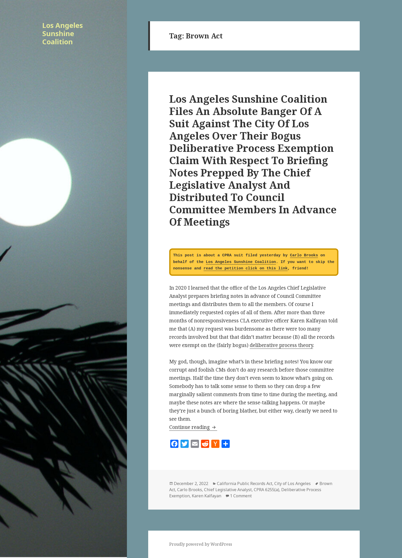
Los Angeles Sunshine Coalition (62, 33)
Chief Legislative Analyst (228, 489)
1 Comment (241, 496)
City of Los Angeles (292, 483)
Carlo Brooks (304, 255)
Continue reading (193, 427)
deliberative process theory (281, 345)
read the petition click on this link (246, 268)
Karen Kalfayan (206, 496)
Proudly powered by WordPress (200, 544)
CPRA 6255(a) (266, 489)
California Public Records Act (244, 483)
